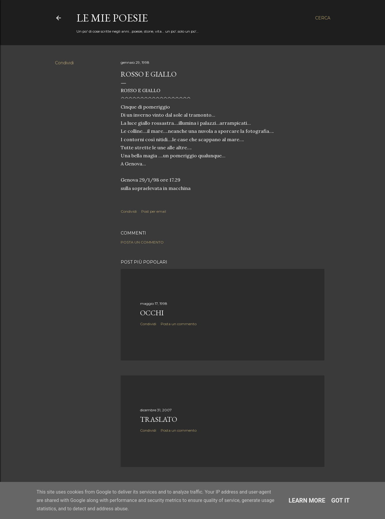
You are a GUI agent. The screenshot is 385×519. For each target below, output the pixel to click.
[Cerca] (322, 18)
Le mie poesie (112, 18)
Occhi (152, 312)
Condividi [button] (64, 63)
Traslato (158, 419)
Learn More (307, 500)
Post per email (153, 211)
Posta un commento (142, 242)
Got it (340, 500)
